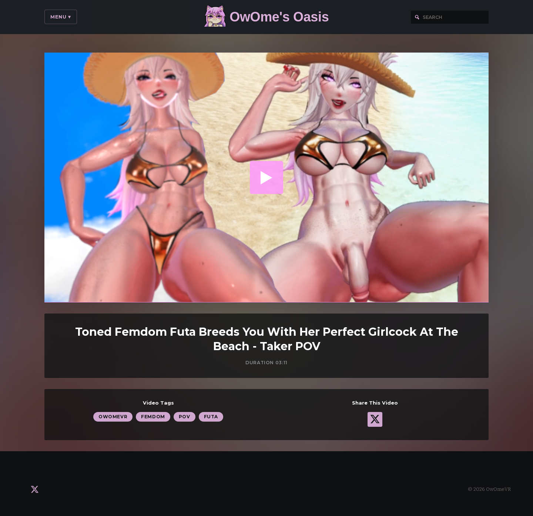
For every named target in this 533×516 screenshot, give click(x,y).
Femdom (153, 417)
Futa (211, 417)
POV (184, 417)
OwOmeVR (112, 417)
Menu (60, 17)
